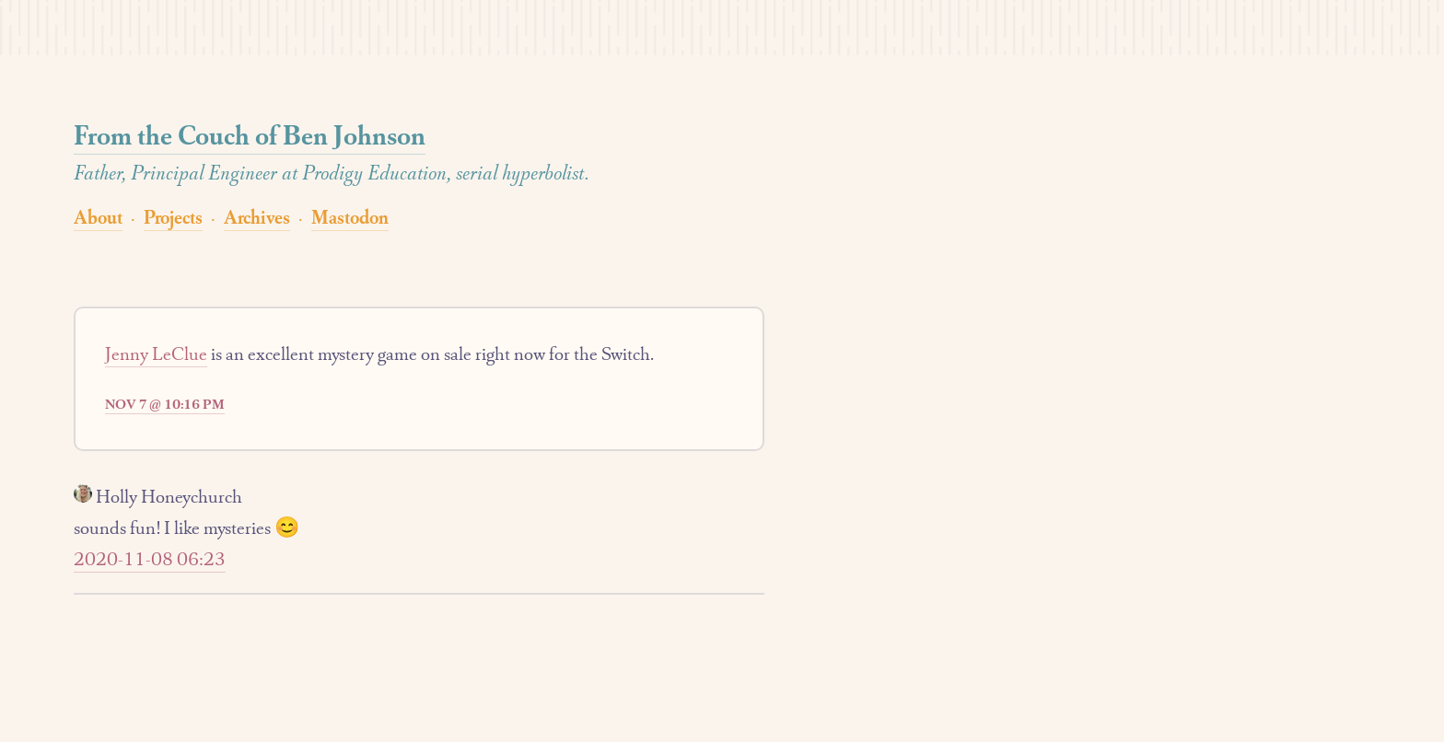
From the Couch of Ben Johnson (249, 135)
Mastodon (350, 216)
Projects (173, 216)
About (98, 216)
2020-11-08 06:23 (150, 559)
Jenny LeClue (156, 353)
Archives (257, 216)
